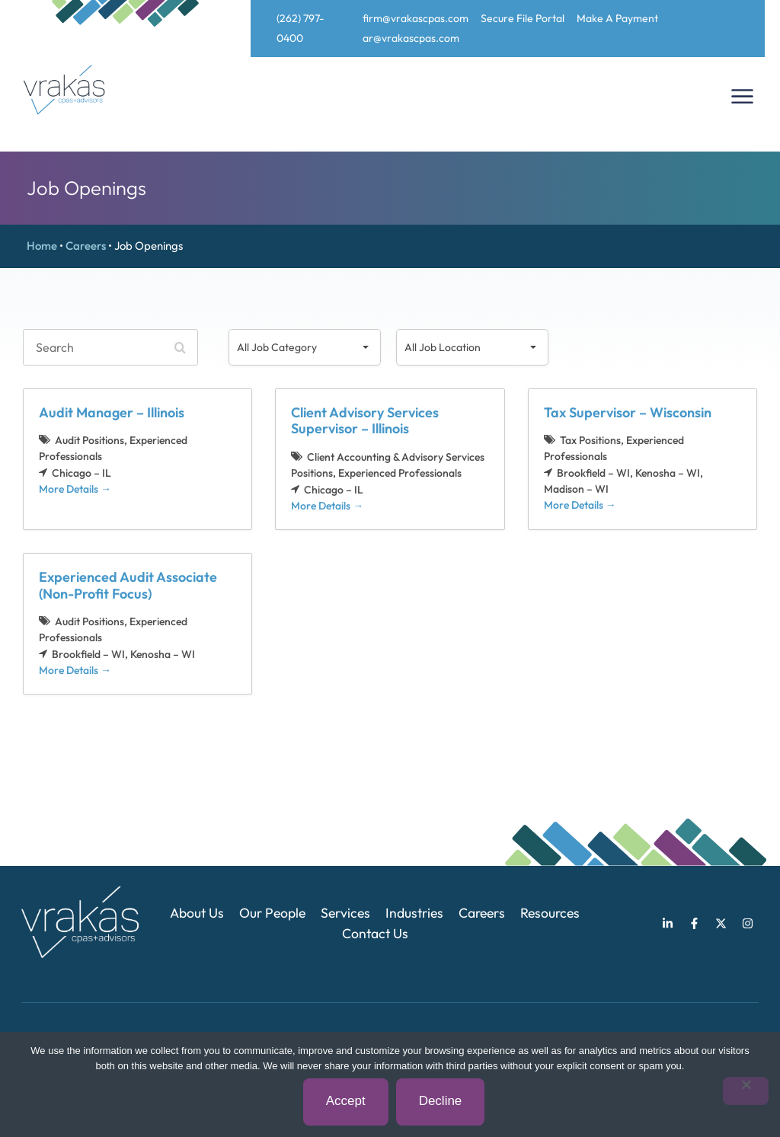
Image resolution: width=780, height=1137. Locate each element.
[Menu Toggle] (742, 96)
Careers (86, 245)
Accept (346, 1101)
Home (42, 245)
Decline (440, 1101)
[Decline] (746, 1091)
